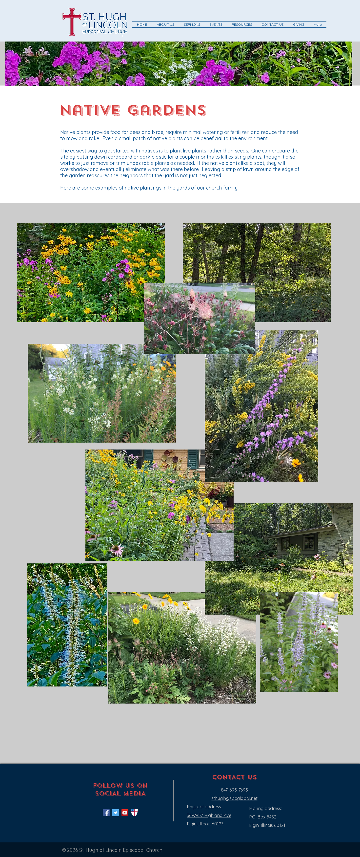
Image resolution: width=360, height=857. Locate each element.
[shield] (134, 812)
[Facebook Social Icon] (106, 812)
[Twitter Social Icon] (115, 812)
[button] (165, 24)
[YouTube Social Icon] (124, 812)
